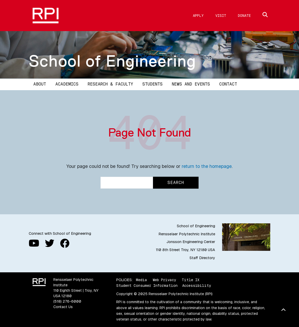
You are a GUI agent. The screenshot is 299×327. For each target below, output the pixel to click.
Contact (228, 84)
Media (141, 280)
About (39, 84)
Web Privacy (164, 280)
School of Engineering (112, 61)
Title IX (190, 280)
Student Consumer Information (147, 285)
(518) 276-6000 (67, 301)
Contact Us (63, 306)
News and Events (191, 84)
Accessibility (196, 285)
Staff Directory (202, 257)
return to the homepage (207, 166)
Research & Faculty (110, 84)
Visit (220, 15)
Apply (198, 15)
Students (152, 84)
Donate (244, 15)
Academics (66, 84)
